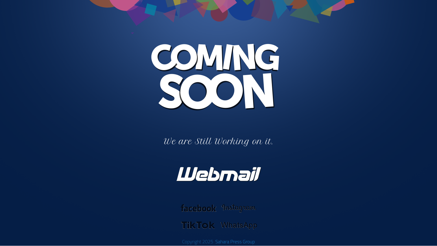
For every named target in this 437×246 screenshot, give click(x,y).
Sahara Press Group (235, 241)
